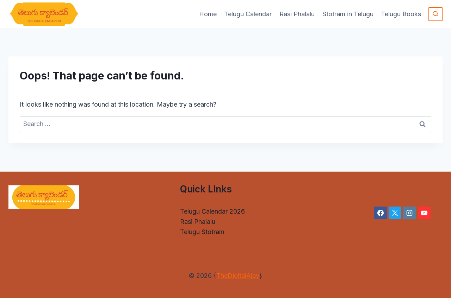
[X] (395, 213)
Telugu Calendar (248, 14)
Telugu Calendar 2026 (212, 211)
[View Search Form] (435, 14)
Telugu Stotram (202, 232)
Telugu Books (401, 14)
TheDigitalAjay (237, 275)
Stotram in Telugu (347, 14)
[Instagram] (409, 213)
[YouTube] (424, 213)
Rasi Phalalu (297, 14)
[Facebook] (380, 213)
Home (208, 14)
